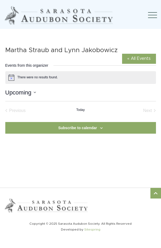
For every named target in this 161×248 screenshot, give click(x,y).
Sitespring (92, 229)
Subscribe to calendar (77, 128)
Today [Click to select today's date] (80, 110)
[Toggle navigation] (152, 15)
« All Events (139, 58)
